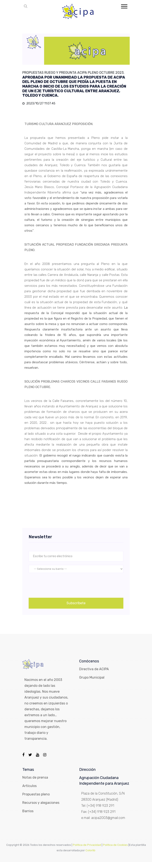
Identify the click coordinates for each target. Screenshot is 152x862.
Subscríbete (76, 603)
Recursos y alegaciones (40, 803)
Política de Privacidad (87, 844)
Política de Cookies (115, 844)
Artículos (29, 786)
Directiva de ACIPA (94, 669)
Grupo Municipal (91, 677)
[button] (124, 5)
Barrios (27, 811)
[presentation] (61, 584)
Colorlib (90, 850)
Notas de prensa (35, 777)
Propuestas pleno (36, 794)
